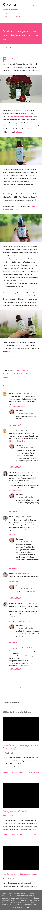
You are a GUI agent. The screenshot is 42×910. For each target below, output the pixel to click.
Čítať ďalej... (34, 772)
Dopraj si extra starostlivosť (16, 811)
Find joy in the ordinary (17, 441)
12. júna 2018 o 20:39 (24, 393)
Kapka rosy (18, 132)
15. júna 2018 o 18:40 (25, 413)
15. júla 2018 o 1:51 (25, 648)
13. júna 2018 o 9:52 (20, 430)
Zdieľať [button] (6, 377)
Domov (5, 17)
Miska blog (13, 582)
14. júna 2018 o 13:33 (23, 517)
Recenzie (17, 17)
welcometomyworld (17, 406)
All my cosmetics (15, 472)
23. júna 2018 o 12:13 (31, 603)
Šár (10, 430)
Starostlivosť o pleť (20, 374)
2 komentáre (16, 835)
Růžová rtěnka (24, 621)
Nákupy (25, 371)
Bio (12, 371)
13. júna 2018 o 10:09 (30, 472)
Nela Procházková (16, 603)
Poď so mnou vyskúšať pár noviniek (20, 873)
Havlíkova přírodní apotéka (21, 116)
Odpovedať (15, 425)
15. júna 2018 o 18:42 (25, 541)
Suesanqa (9, 4)
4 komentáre (16, 772)
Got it (27, 908)
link (14, 129)
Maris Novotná (15, 535)
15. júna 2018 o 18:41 (25, 497)
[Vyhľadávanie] (32, 4)
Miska (11, 574)
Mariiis (11, 517)
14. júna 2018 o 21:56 (22, 574)
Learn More (18, 908)
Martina (12, 393)
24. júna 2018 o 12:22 (25, 628)
